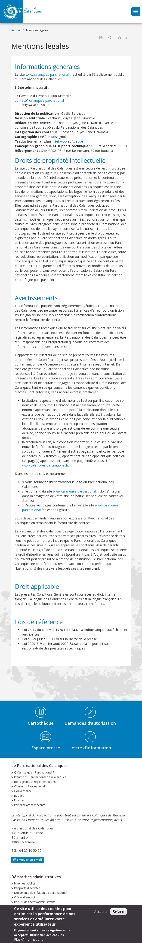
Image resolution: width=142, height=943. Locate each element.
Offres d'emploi (24, 897)
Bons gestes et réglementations (35, 782)
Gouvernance (23, 791)
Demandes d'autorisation (90, 723)
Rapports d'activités (27, 888)
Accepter (101, 911)
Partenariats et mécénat (29, 805)
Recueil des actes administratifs (34, 902)
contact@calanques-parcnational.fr (41, 100)
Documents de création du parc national (40, 893)
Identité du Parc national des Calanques (40, 777)
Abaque (77, 141)
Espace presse (45, 747)
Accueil (16, 30)
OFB (94, 146)
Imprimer (100, 37)
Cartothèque (41, 723)
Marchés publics (24, 883)
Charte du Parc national (29, 786)
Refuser (118, 911)
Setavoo (60, 141)
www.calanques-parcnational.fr (49, 74)
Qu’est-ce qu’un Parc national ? (34, 772)
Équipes (19, 800)
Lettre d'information (90, 747)
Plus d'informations (28, 939)
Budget (19, 796)
